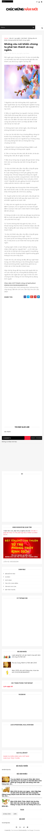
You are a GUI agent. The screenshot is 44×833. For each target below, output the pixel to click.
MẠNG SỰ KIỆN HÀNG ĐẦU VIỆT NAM (16, 756)
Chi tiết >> (34, 531)
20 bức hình (7, 814)
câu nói (11, 38)
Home (6, 38)
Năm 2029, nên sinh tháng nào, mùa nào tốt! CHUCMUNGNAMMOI (25, 671)
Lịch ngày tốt (8, 687)
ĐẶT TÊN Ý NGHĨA (10, 590)
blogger (27, 438)
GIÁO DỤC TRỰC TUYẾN (11, 758)
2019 (15, 814)
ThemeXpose (14, 830)
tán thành (24, 38)
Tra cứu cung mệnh (11, 583)
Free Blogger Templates (33, 830)
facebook (38, 438)
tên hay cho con (10, 587)
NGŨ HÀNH (8, 580)
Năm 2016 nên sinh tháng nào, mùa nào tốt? (25, 800)
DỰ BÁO (7, 577)
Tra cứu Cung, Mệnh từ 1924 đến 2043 (24, 663)
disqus (33, 438)
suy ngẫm (17, 38)
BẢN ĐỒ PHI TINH (10, 574)
